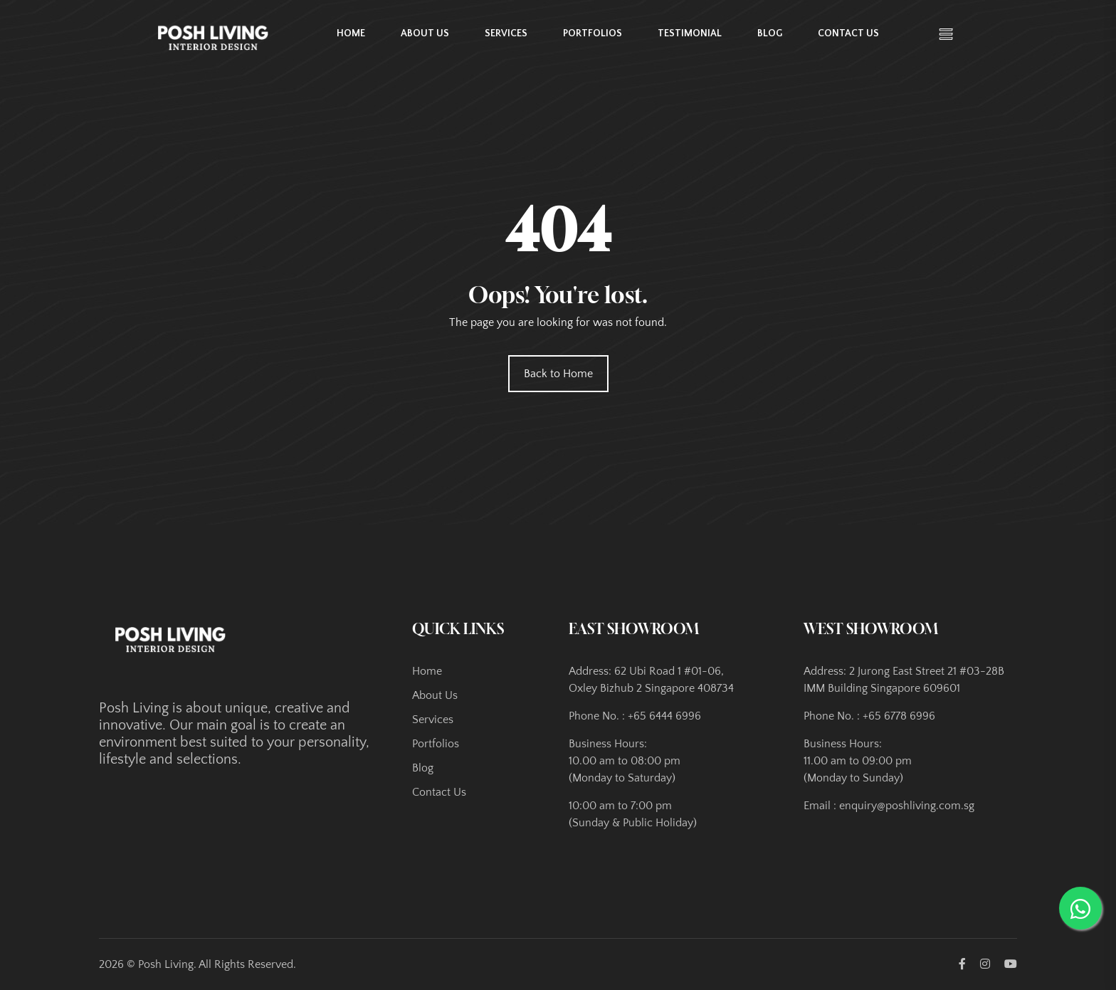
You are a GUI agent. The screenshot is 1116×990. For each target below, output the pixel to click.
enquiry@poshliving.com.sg (906, 805)
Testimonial (690, 33)
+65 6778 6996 (899, 716)
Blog (769, 33)
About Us (425, 33)
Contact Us (848, 33)
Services (506, 33)
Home (351, 33)
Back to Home (558, 373)
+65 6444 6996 (664, 716)
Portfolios (592, 33)
